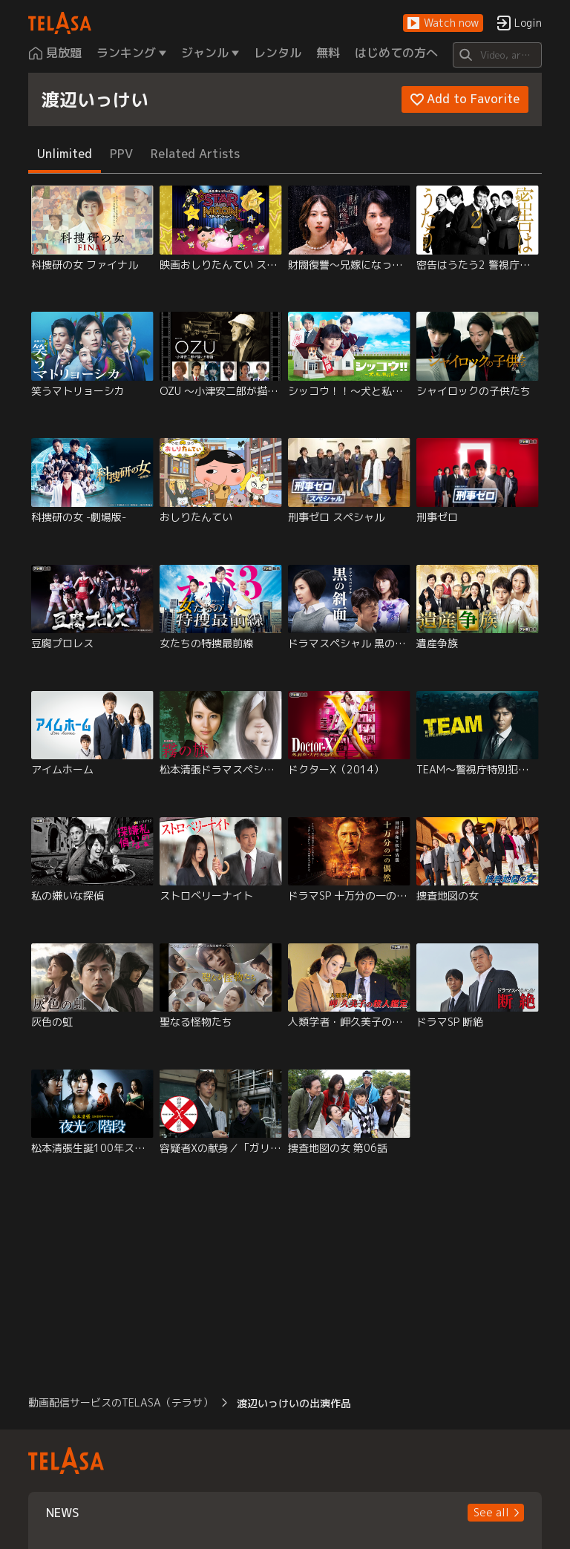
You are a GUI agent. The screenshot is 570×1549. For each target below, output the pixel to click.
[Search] (497, 55)
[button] (443, 23)
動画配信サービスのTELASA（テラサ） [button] (120, 1402)
